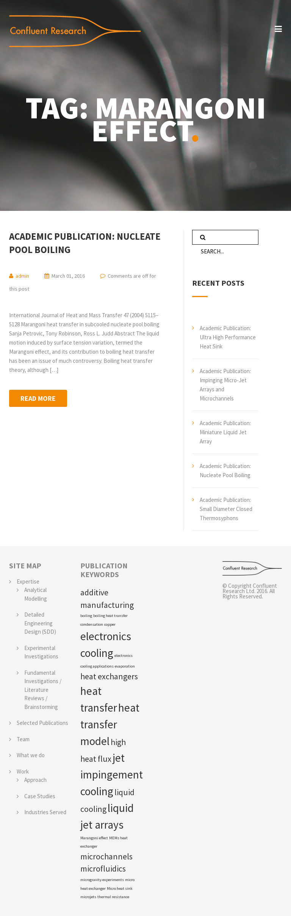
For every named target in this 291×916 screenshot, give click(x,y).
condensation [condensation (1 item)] (91, 624)
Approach (35, 779)
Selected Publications (42, 722)
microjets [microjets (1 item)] (88, 896)
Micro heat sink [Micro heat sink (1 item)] (120, 888)
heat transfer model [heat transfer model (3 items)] (109, 724)
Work (23, 771)
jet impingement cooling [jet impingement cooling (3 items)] (111, 774)
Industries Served (45, 812)
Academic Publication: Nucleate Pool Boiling (85, 243)
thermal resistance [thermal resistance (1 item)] (113, 896)
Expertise (28, 581)
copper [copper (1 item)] (110, 624)
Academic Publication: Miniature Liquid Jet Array (225, 432)
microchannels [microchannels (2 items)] (106, 856)
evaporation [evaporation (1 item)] (125, 666)
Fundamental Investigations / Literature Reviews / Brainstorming (42, 689)
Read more (38, 398)
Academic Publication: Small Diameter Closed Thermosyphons (226, 509)
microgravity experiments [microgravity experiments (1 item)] (102, 879)
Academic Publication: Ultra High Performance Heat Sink (228, 337)
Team (23, 739)
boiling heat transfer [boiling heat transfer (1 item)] (110, 615)
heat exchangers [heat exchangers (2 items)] (109, 676)
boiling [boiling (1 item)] (86, 615)
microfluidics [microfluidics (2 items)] (103, 868)
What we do (31, 755)
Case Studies (39, 796)
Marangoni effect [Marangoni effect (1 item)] (94, 837)
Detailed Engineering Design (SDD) (40, 623)
